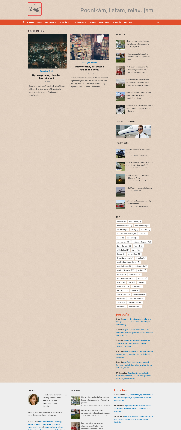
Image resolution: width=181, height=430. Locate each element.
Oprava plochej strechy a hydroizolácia (43, 80)
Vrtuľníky (51, 414)
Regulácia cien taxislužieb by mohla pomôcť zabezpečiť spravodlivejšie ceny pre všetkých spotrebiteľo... (138, 368)
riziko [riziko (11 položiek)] (133, 278)
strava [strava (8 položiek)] (123, 286)
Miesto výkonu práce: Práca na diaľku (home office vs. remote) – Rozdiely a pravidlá (142, 44)
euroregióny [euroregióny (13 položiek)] (149, 238)
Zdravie (33, 419)
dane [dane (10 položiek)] (145, 234)
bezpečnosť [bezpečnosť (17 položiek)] (137, 222)
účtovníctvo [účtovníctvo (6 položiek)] (125, 299)
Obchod (55, 422)
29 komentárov (148, 168)
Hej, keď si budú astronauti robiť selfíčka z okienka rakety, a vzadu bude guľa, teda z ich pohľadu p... (138, 346)
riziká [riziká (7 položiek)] (143, 278)
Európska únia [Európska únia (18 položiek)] (147, 242)
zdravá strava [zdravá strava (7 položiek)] (125, 295)
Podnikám (63, 22)
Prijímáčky (41, 416)
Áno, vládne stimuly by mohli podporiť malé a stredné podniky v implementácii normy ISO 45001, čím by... (137, 389)
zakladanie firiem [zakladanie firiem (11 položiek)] (138, 290)
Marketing (35, 422)
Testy (39, 22)
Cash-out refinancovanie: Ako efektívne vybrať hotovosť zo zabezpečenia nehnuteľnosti (143, 70)
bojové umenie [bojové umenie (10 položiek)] (144, 226)
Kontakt (128, 22)
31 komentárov (148, 152)
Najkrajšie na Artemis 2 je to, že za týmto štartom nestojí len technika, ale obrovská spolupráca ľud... (138, 324)
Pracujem (49, 22)
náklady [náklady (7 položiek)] (144, 266)
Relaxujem (104, 22)
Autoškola (59, 414)
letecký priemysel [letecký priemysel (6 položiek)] (127, 254)
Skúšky (48, 422)
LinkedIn (39, 398)
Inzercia (33, 407)
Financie (58, 416)
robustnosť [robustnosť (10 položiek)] (125, 282)
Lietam (92, 22)
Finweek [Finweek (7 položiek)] (123, 246)
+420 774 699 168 (43, 395)
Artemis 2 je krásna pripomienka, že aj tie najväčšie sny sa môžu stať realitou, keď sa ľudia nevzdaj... (137, 314)
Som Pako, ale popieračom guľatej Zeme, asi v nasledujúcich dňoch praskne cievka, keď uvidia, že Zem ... (139, 357)
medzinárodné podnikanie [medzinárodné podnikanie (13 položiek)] (130, 258)
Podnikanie (50, 416)
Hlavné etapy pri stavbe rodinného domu (89, 71)
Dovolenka (25, 425)
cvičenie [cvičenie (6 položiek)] (147, 230)
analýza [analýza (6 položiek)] (123, 222)
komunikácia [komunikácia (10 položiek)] (136, 250)
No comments (105, 395)
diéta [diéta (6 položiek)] (122, 238)
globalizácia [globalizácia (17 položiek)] (137, 246)
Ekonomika (25, 419)
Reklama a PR (42, 414)
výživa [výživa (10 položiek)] (123, 290)
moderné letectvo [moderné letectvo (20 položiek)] (128, 266)
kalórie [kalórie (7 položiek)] (123, 250)
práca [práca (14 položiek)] (123, 278)
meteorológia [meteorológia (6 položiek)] (143, 262)
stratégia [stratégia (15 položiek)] (153, 282)
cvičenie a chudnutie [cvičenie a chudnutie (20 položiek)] (129, 234)
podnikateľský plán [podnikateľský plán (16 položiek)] (128, 274)
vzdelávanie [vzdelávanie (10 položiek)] (152, 286)
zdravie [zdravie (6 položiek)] (153, 290)
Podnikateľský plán (49, 419)
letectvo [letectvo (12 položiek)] (143, 254)
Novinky (30, 22)
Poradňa (117, 22)
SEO (34, 414)
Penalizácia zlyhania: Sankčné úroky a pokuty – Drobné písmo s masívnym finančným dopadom (143, 82)
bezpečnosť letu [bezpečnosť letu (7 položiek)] (126, 226)
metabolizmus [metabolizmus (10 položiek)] (126, 262)
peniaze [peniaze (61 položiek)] (123, 270)
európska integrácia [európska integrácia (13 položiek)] (128, 242)
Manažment (32, 416)
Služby (47, 75)
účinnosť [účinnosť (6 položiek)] (140, 295)
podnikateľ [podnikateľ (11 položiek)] (137, 270)
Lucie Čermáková (94, 395)
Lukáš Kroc (94, 407)
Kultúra (42, 422)
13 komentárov (148, 206)
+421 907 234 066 (43, 392)
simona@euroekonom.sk (45, 390)
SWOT (39, 419)
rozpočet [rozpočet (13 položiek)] (139, 282)
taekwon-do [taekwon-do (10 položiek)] (136, 286)
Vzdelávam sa (77, 22)
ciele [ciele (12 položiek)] (137, 230)
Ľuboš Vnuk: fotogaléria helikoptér (141, 188)
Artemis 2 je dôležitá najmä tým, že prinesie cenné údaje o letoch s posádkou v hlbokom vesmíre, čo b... (138, 335)
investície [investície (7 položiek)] (151, 246)
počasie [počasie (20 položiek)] (144, 274)
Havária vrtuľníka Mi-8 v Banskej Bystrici (144, 150)
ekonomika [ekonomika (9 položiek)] (134, 238)
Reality (24, 416)
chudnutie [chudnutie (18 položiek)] (124, 230)
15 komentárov (148, 181)
